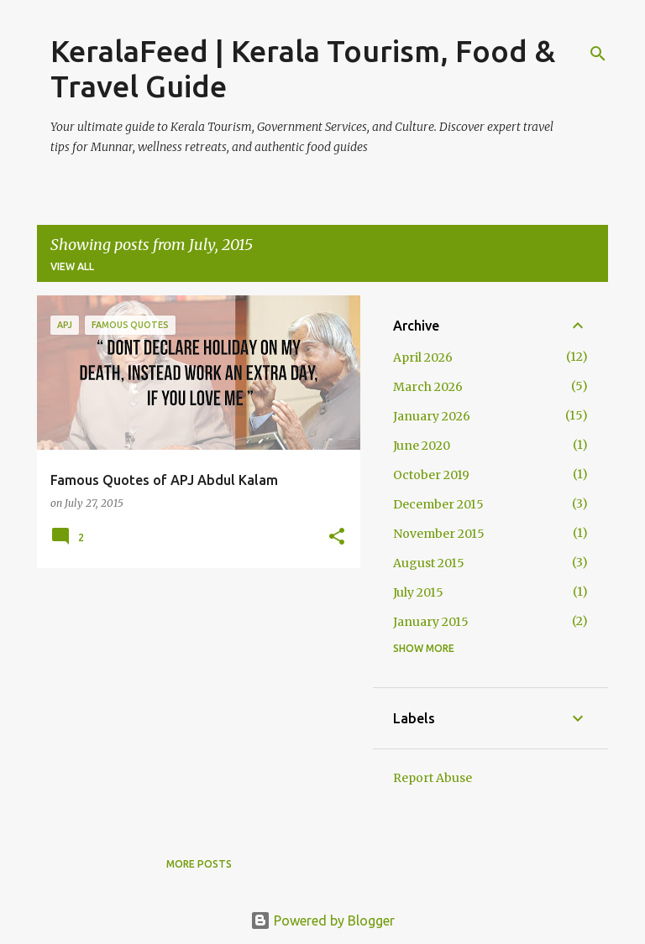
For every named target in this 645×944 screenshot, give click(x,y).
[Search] (598, 54)
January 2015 (431, 621)
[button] (337, 537)
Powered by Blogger (322, 920)
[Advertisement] (192, 698)
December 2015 (438, 504)
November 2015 (439, 533)
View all (72, 266)
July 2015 (418, 592)
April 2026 (423, 357)
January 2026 (431, 416)
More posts (199, 863)
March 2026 (428, 386)
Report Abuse (432, 777)
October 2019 (431, 474)
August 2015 (428, 563)
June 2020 (421, 445)
